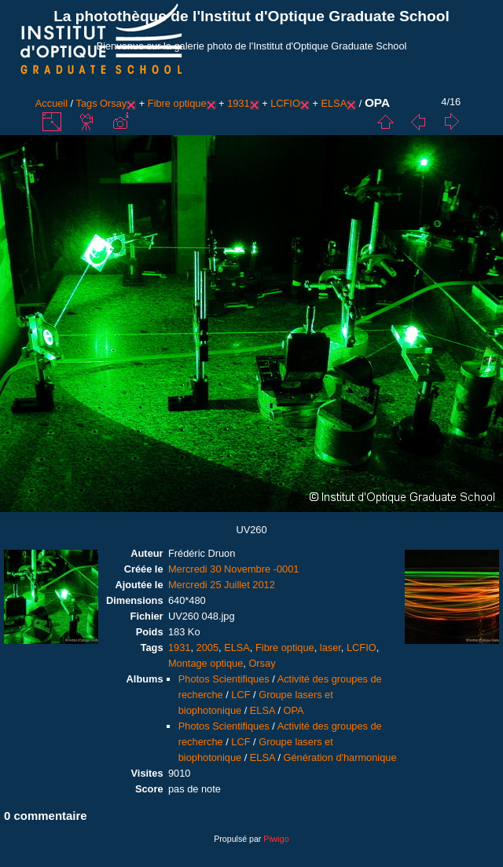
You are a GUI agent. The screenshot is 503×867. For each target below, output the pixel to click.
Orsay (113, 103)
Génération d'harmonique (340, 757)
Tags (86, 103)
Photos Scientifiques (224, 679)
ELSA (334, 103)
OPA (294, 710)
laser (330, 647)
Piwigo (275, 838)
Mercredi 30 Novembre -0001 (233, 569)
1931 (238, 103)
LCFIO (285, 103)
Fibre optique (177, 103)
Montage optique (205, 663)
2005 (207, 647)
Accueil (51, 103)
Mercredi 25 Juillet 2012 (221, 585)
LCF (240, 695)
